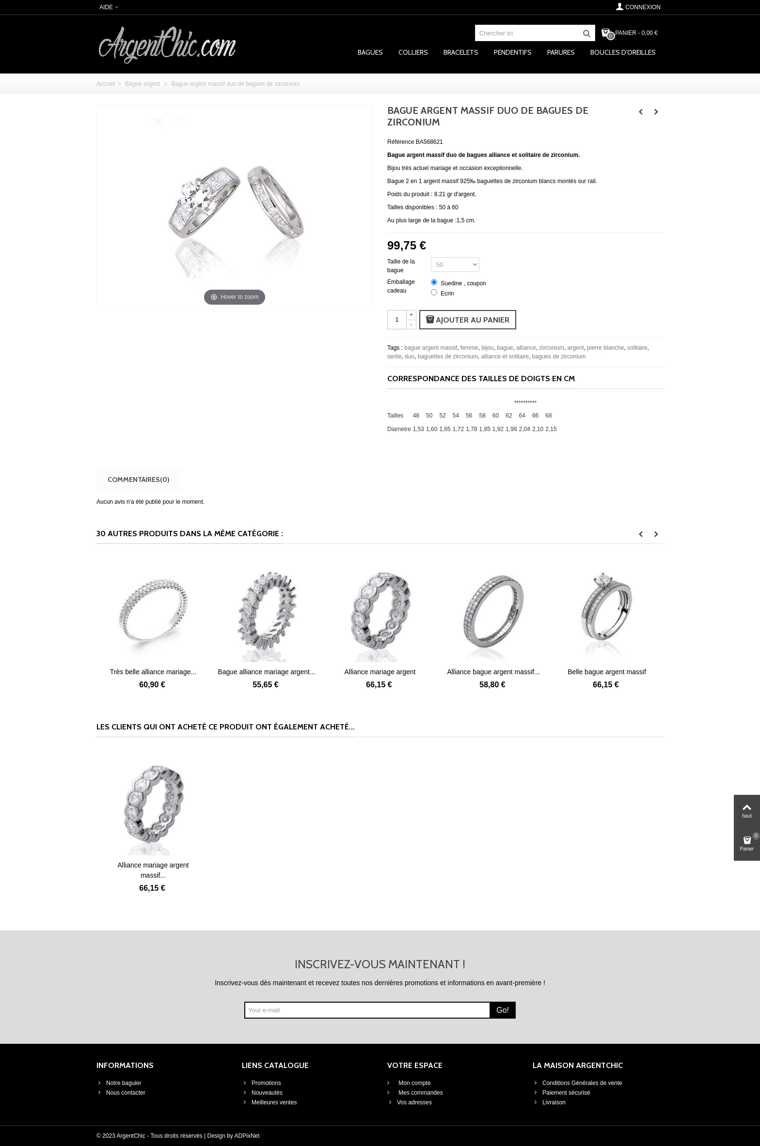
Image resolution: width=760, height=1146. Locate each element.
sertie (394, 356)
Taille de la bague (401, 266)
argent (576, 347)
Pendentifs (513, 52)
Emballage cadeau (401, 286)
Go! (502, 1010)
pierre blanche (605, 347)
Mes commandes (420, 1092)
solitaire (637, 347)
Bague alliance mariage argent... (379, 672)
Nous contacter (120, 1092)
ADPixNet (247, 1135)
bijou (487, 347)
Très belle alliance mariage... (266, 672)
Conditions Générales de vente (577, 1083)
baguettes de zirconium (448, 356)
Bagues (370, 52)
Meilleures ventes (269, 1102)
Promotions (261, 1083)
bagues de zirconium (559, 356)
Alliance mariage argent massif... (153, 870)
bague (505, 347)
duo (409, 356)
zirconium (551, 347)
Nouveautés (262, 1092)
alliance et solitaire (505, 356)
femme (469, 347)
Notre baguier (119, 1083)
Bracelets (460, 52)
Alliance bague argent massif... (606, 672)
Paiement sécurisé (561, 1092)
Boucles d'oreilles (623, 52)
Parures (561, 52)
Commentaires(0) (139, 479)
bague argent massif (430, 347)
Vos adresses (409, 1102)
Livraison (549, 1102)
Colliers (413, 52)
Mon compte (413, 1083)
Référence (400, 142)
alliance (526, 347)
